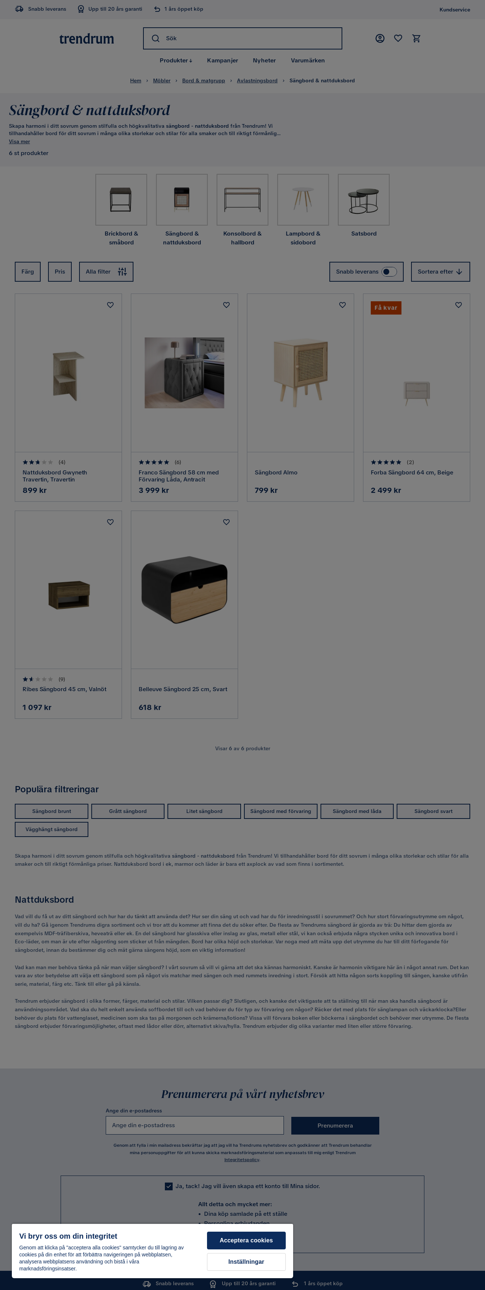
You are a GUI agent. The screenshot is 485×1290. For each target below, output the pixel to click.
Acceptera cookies (246, 1240)
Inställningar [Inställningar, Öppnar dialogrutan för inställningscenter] (246, 1262)
